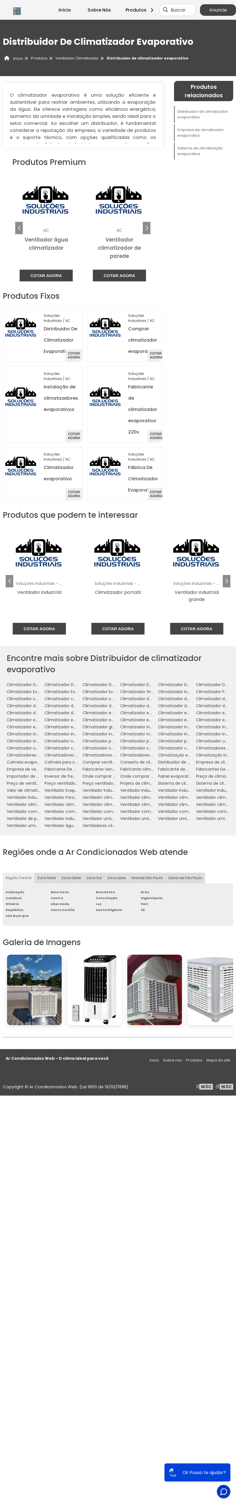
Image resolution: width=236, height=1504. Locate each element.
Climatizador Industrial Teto (185, 692)
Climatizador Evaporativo (69, 692)
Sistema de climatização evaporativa (200, 150)
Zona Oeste (71, 877)
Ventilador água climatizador (72, 825)
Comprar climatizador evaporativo (142, 340)
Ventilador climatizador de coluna (191, 797)
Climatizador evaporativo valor (74, 727)
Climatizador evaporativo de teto (77, 720)
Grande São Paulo (147, 877)
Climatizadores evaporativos (72, 755)
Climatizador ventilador (67, 748)
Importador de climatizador (34, 776)
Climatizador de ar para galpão (75, 706)
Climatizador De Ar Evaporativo (113, 684)
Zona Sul (94, 877)
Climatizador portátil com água (189, 741)
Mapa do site (218, 1060)
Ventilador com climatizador (35, 811)
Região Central (19, 877)
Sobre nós (172, 1060)
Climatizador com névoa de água (77, 699)
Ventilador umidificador (106, 818)
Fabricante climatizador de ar (149, 769)
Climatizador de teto (64, 713)
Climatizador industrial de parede (190, 727)
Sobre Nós (99, 10)
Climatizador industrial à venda (37, 741)
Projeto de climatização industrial (153, 783)
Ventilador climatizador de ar (148, 797)
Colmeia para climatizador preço (77, 762)
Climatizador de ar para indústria (115, 706)
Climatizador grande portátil (110, 727)
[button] (146, 228)
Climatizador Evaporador (31, 692)
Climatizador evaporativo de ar (188, 713)
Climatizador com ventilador (111, 699)
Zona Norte (46, 877)
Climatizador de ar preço (182, 706)
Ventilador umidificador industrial (39, 825)
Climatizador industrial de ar (147, 727)
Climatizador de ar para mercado (153, 706)
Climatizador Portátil (216, 692)
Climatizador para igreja (143, 741)
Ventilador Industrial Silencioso (36, 797)
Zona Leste (116, 877)
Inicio (154, 1060)
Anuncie (218, 10)
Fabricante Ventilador (104, 769)
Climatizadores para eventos (148, 755)
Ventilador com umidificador (148, 811)
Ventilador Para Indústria (68, 797)
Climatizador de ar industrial (34, 706)
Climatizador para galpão (107, 741)
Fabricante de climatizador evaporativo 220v (142, 409)
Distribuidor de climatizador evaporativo (202, 114)
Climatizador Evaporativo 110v (111, 692)
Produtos (140, 10)
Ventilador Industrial (102, 790)
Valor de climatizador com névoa (39, 790)
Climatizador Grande (140, 692)
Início (65, 10)
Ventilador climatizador (105, 797)
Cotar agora (46, 275)
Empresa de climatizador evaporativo (200, 132)
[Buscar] (165, 9)
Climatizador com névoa (31, 699)
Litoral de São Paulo (185, 877)
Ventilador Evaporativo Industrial (76, 790)
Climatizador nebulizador (68, 741)
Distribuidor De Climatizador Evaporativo (60, 340)
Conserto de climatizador (145, 762)
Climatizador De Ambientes (34, 684)
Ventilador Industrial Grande (185, 790)
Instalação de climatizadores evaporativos (61, 398)
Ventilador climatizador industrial (39, 804)
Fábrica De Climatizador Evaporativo (143, 478)
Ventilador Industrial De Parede (150, 790)
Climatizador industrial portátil (187, 734)
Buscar (178, 10)
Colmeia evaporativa (27, 762)
